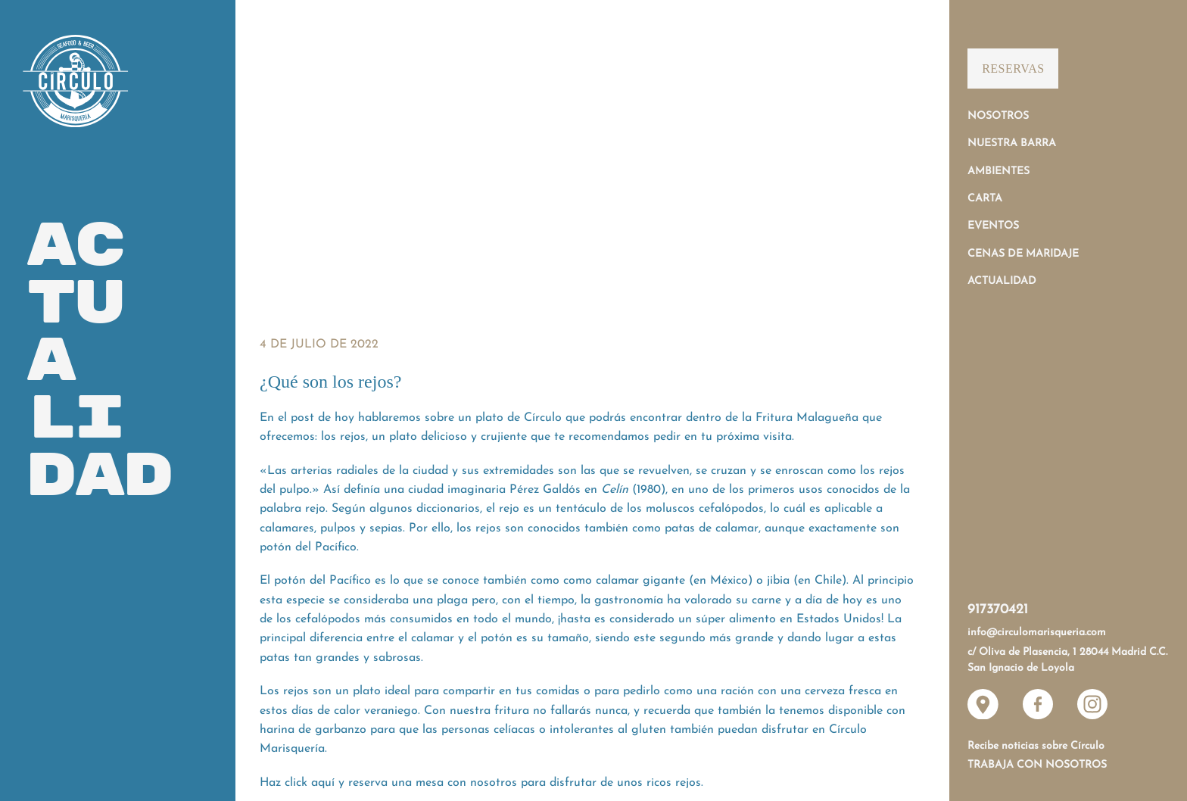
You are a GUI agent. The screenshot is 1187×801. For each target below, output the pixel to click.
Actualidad (1001, 281)
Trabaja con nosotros (1037, 765)
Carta (984, 198)
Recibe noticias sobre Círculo (1035, 746)
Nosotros (998, 116)
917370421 (997, 610)
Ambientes (998, 171)
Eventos (993, 226)
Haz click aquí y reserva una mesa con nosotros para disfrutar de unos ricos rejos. (481, 783)
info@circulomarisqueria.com (1036, 632)
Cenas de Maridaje (1023, 254)
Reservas (1013, 68)
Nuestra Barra (1011, 143)
